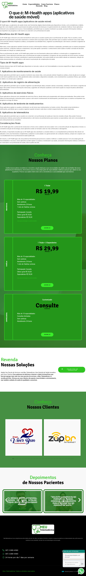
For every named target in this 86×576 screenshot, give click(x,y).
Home (25, 4)
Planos (56, 4)
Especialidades (34, 4)
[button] (6, 438)
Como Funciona (47, 4)
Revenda (39, 6)
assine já (47, 228)
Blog (45, 6)
